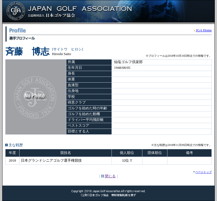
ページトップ (203, 171)
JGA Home (204, 30)
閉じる (110, 176)
